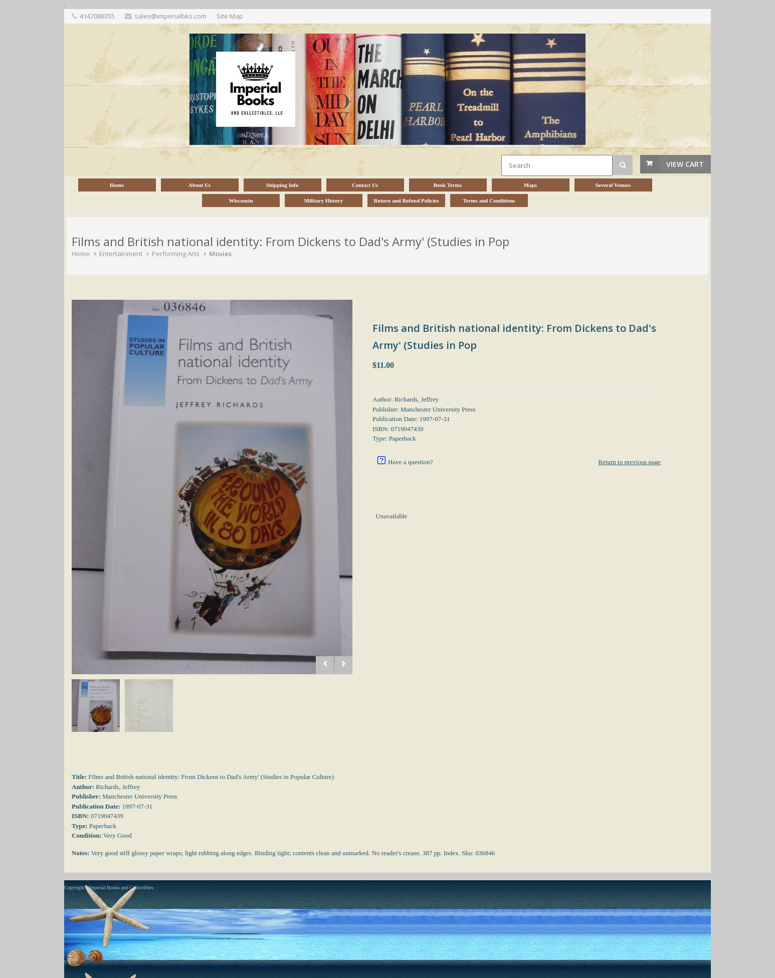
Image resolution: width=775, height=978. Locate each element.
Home (81, 253)
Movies (220, 253)
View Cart (685, 164)
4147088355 (97, 16)
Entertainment (120, 253)
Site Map (230, 16)
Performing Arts (176, 253)
